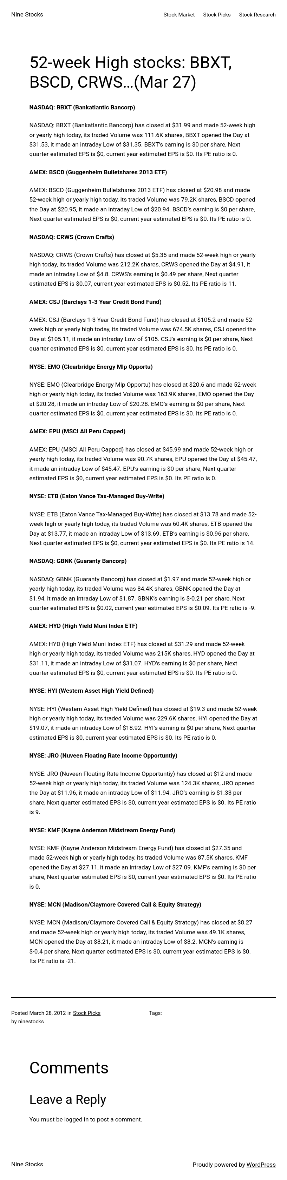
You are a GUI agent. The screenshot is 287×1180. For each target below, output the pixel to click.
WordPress (261, 1164)
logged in (76, 1119)
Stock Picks (86, 1013)
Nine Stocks (27, 14)
